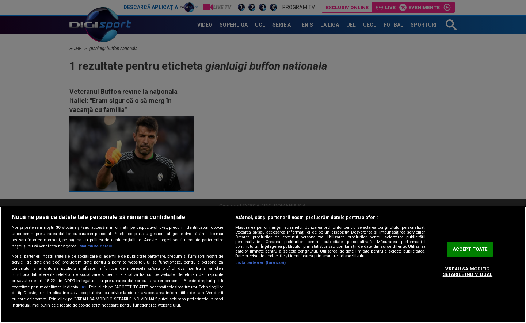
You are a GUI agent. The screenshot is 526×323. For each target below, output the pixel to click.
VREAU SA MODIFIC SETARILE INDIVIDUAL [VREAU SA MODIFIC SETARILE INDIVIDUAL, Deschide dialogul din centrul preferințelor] (467, 271)
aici (83, 286)
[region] (263, 264)
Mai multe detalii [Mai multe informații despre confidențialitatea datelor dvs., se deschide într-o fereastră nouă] (95, 246)
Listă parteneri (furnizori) (260, 262)
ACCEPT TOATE (470, 249)
